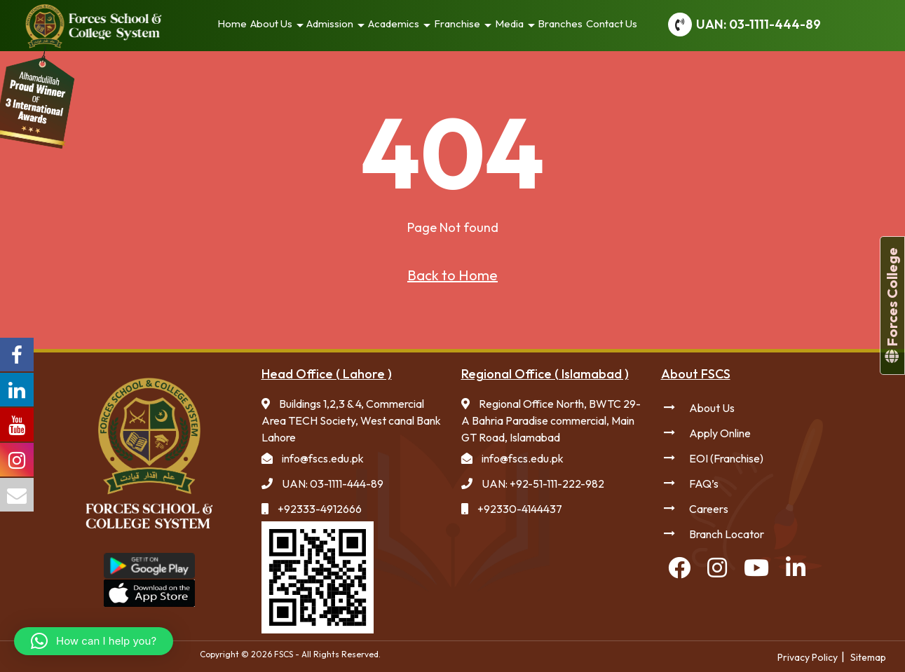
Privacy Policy (807, 657)
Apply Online (720, 433)
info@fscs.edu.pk (323, 458)
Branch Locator (726, 534)
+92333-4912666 (320, 509)
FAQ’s (704, 483)
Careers (708, 509)
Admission (329, 23)
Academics (393, 23)
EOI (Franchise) (726, 458)
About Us (271, 23)
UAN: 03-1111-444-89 (758, 24)
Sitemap (868, 657)
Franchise (457, 23)
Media (509, 23)
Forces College (892, 305)
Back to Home (452, 275)
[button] (93, 641)
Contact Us (611, 23)
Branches (560, 23)
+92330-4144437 (519, 509)
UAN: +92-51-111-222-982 (543, 483)
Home (232, 23)
